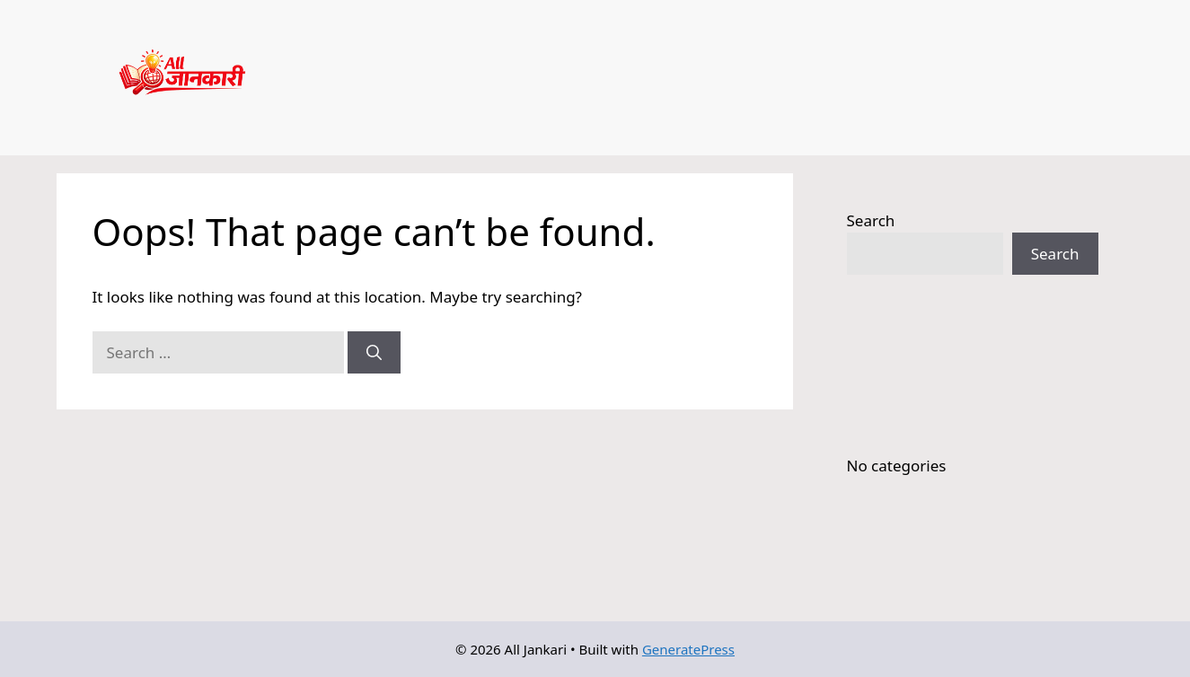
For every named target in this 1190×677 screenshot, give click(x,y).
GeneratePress (688, 649)
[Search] (374, 352)
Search (871, 220)
